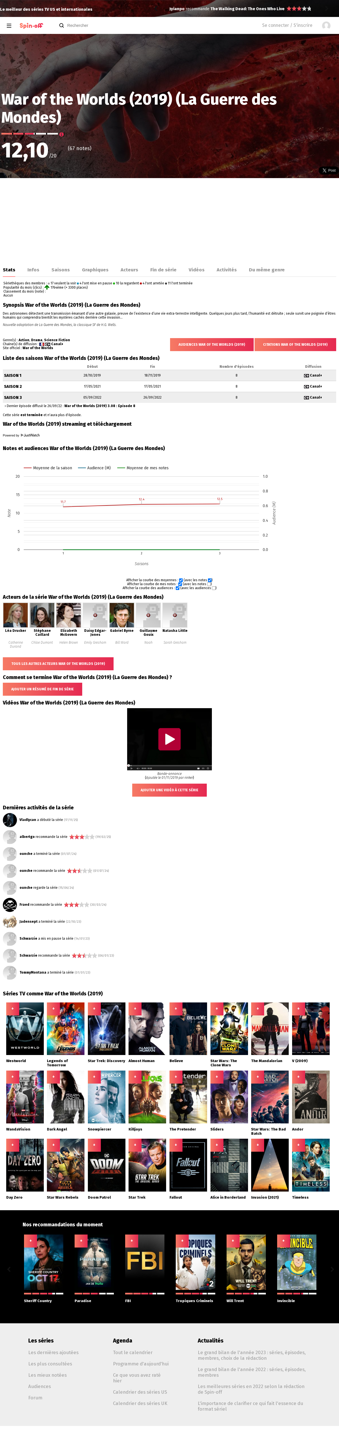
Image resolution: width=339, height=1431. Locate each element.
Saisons (60, 270)
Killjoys (135, 1129)
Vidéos (197, 270)
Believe (176, 1061)
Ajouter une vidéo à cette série (169, 790)
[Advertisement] (169, 220)
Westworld (16, 1061)
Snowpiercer (99, 1129)
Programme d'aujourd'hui (141, 1364)
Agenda (122, 1340)
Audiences (39, 1386)
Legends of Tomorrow (57, 1063)
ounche (25, 854)
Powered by (21, 435)
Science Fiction (57, 340)
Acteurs (129, 270)
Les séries (41, 1340)
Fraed (24, 905)
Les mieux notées (47, 1375)
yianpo (177, 9)
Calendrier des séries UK (140, 1403)
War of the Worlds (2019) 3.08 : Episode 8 (99, 406)
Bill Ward (122, 643)
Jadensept (28, 922)
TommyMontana (32, 972)
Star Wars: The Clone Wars (223, 1063)
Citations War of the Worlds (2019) (295, 345)
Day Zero (14, 1197)
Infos (33, 270)
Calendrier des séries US (140, 1392)
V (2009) (300, 1061)
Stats (9, 270)
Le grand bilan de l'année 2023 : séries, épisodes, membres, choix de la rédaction (252, 1355)
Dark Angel (57, 1129)
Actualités (210, 1340)
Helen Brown (68, 643)
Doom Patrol (99, 1197)
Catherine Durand (15, 645)
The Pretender (182, 1129)
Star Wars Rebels (63, 1197)
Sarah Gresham (175, 643)
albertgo (27, 837)
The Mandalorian (266, 1061)
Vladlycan (27, 820)
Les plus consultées (50, 1364)
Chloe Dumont (42, 643)
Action (24, 340)
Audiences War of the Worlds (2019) (212, 345)
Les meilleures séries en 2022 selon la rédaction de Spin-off (251, 1389)
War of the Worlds (38, 348)
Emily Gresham (95, 643)
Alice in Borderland (228, 1197)
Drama (36, 340)
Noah (148, 643)
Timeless (300, 1197)
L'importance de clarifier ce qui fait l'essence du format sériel (250, 1406)
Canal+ (57, 344)
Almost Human (142, 1061)
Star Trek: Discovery (106, 1061)
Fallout (175, 1197)
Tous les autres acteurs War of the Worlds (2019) (58, 664)
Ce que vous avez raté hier (137, 1378)
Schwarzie (28, 939)
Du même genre (267, 270)
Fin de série (163, 270)
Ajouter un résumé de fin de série (42, 689)
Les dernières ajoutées (53, 1352)
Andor (297, 1129)
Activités (227, 270)
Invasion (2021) (265, 1197)
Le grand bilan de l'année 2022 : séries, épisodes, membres (252, 1372)
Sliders (217, 1129)
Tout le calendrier (133, 1352)
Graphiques (95, 270)
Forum (35, 1397)
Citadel (217, 9)
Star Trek (137, 1197)
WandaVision (18, 1129)
